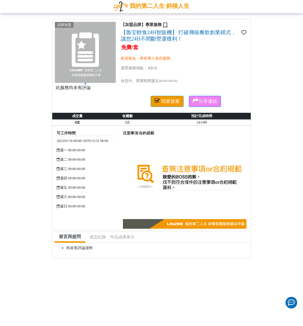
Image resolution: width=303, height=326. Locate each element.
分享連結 (205, 101)
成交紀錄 (98, 237)
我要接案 (167, 101)
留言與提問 (70, 236)
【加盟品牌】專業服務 (141, 24)
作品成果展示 (122, 237)
